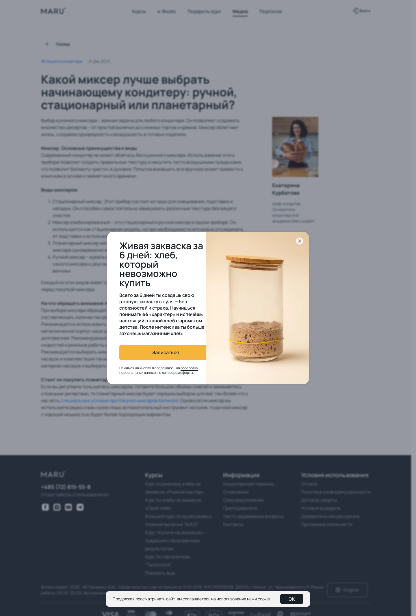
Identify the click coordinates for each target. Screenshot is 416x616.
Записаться (157, 352)
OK (292, 599)
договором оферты (169, 372)
